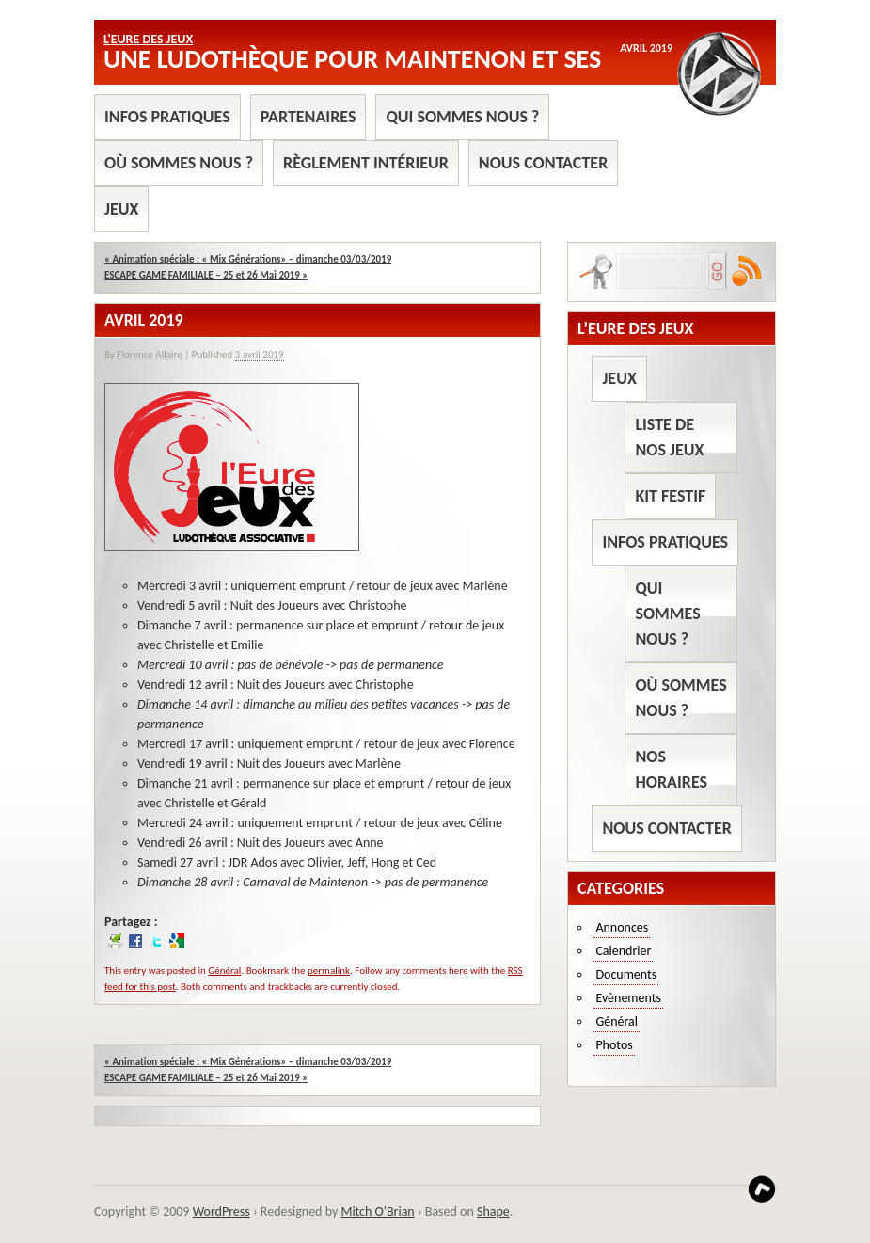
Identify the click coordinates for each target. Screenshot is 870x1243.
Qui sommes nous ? (462, 116)
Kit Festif (670, 496)
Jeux (121, 209)
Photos (613, 1045)
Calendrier (623, 951)
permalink (329, 970)
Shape (493, 1211)
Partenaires (308, 116)
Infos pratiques (167, 116)
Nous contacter (543, 162)
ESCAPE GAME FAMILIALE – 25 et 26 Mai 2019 (206, 275)
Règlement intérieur (366, 162)
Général (224, 970)
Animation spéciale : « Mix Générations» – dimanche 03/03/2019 (247, 259)
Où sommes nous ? (178, 162)
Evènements (628, 998)
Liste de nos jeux (669, 437)
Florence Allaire (149, 354)
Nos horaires (671, 769)
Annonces (621, 927)
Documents (625, 974)
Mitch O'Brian (377, 1211)
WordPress (221, 1211)
